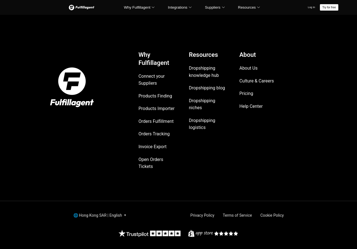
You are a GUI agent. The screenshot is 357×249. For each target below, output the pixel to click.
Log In (311, 7)
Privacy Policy (202, 215)
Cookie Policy (272, 215)
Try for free (329, 7)
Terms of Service (237, 215)
